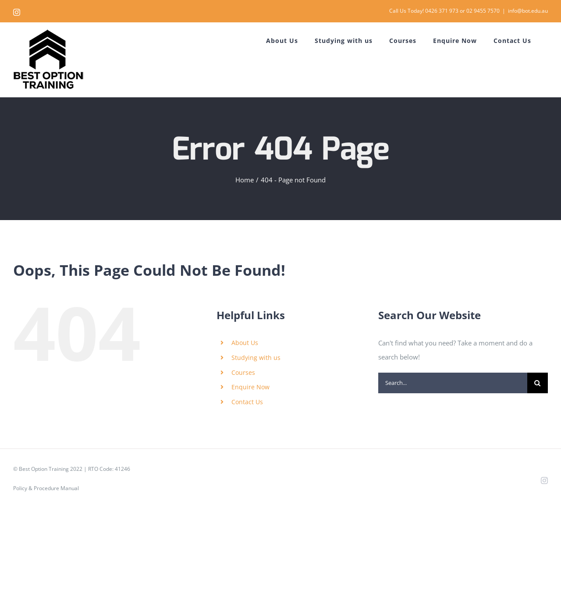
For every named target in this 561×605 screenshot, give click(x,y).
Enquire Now (250, 387)
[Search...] (452, 383)
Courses (243, 372)
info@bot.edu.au (528, 10)
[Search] (537, 383)
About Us (244, 342)
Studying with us (255, 357)
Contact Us (247, 402)
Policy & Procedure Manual (46, 488)
